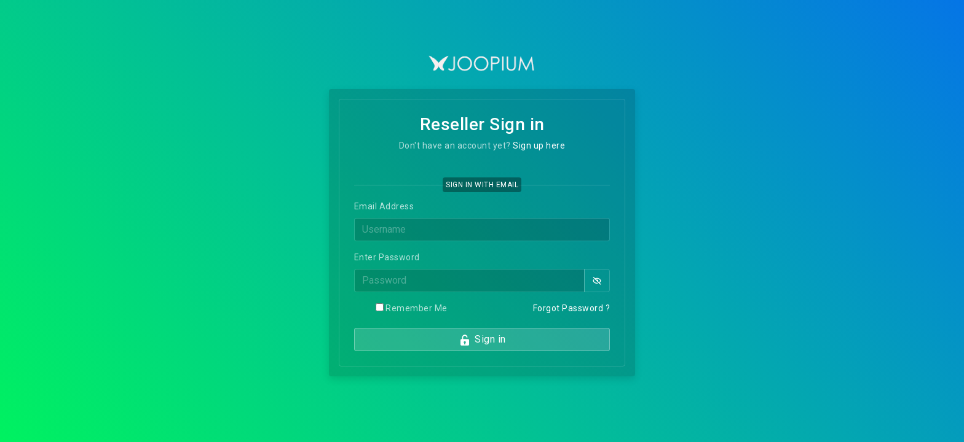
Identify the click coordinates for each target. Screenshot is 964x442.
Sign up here (539, 145)
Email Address (384, 206)
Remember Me (416, 308)
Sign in (482, 339)
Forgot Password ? (571, 308)
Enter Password (387, 257)
